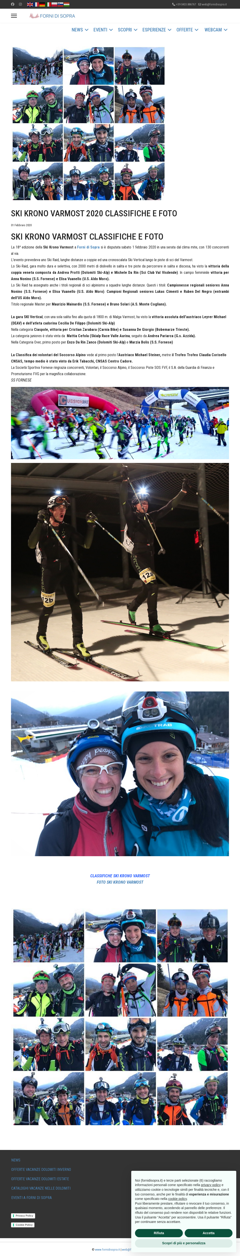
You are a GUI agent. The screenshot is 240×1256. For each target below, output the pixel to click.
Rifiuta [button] (159, 1233)
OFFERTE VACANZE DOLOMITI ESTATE (40, 1179)
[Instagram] (20, 4)
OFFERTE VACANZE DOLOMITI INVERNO (41, 1169)
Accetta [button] (209, 1233)
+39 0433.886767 (186, 4)
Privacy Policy (24, 1215)
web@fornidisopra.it (214, 4)
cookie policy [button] (177, 1199)
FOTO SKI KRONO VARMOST (120, 882)
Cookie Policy (24, 1224)
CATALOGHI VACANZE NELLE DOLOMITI (41, 1188)
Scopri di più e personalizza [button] (183, 1243)
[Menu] (14, 16)
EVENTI (100, 30)
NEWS (77, 30)
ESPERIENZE (154, 30)
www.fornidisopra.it (107, 1249)
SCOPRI (125, 30)
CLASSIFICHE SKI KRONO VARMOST (120, 875)
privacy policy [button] (211, 1185)
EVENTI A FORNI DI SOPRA (31, 1197)
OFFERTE (184, 30)
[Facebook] (12, 4)
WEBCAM (213, 30)
